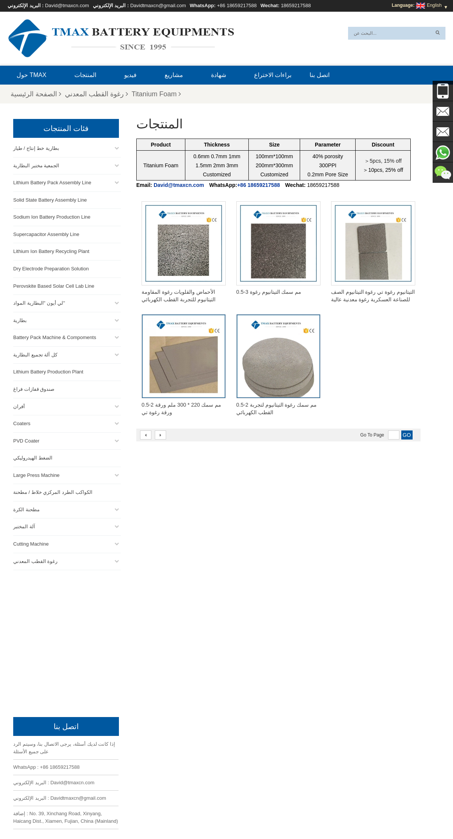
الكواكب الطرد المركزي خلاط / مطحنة (52, 491)
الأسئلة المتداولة (338, 815)
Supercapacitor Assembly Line (46, 233)
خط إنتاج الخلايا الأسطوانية (243, 770)
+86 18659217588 (237, 5)
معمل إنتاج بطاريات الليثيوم (244, 788)
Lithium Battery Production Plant (48, 371)
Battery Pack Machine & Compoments (54, 336)
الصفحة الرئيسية (36, 94)
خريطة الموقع (148, 815)
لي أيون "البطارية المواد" (39, 302)
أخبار (176, 815)
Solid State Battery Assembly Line (50, 199)
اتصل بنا (319, 75)
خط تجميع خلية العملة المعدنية (246, 760)
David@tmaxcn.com (67, 5)
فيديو (130, 75)
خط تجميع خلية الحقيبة (239, 779)
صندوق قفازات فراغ (33, 388)
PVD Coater (26, 440)
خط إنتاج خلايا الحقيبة (238, 742)
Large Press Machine (36, 474)
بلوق (284, 815)
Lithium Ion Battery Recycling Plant (51, 250)
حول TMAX (31, 75)
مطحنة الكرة (26, 508)
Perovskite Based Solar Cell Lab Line (53, 285)
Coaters (22, 423)
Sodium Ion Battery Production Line (52, 216)
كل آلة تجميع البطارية (35, 353)
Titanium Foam (156, 94)
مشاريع (174, 75)
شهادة (218, 75)
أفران (19, 405)
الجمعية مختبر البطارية (36, 164)
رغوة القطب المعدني (96, 94)
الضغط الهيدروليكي (32, 457)
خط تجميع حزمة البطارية (241, 751)
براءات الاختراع (272, 75)
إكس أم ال (114, 815)
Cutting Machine (31, 543)
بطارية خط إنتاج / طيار (36, 147)
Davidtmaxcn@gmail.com (158, 5)
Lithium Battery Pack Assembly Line (52, 182)
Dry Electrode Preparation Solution (51, 268)
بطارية (20, 319)
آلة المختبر (24, 526)
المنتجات (85, 75)
